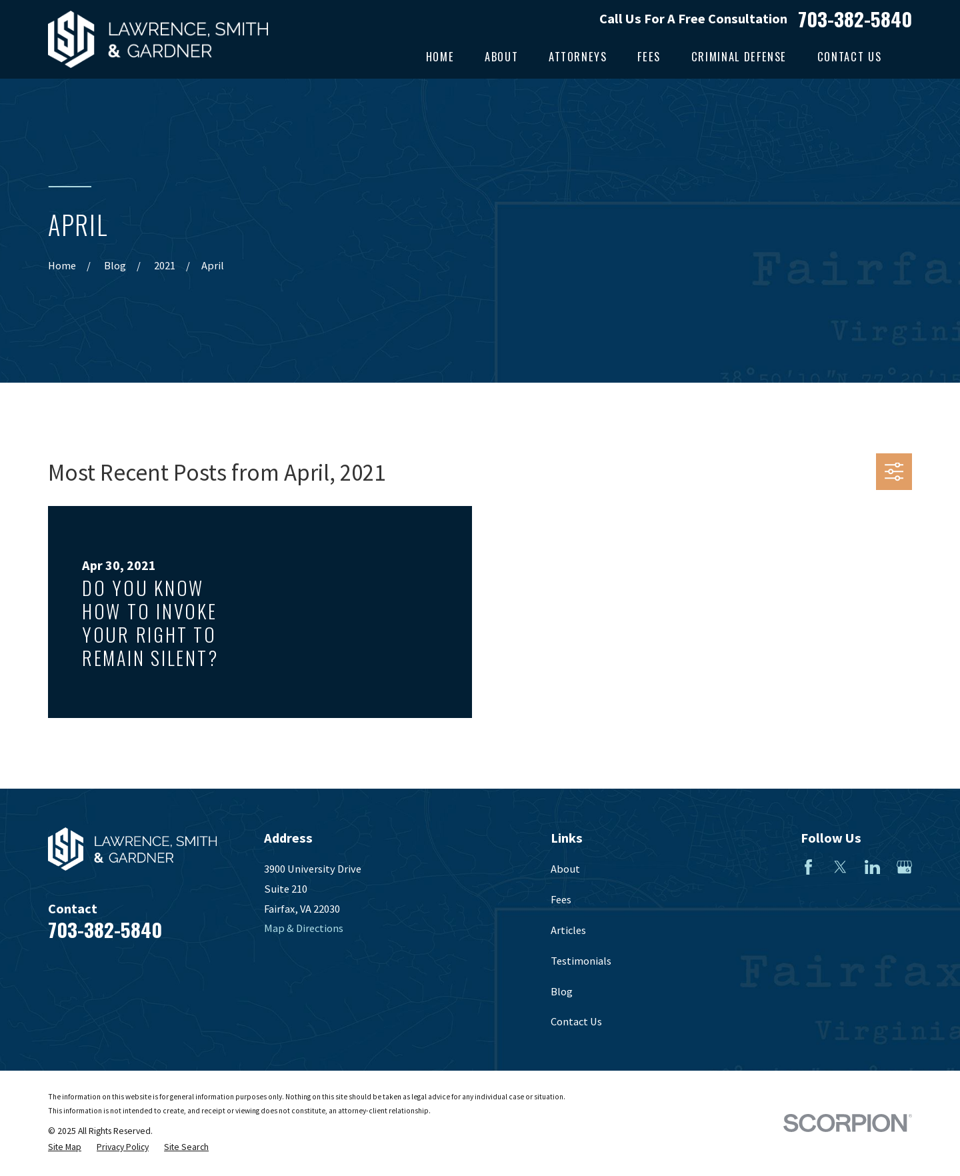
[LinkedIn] (872, 867)
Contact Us (576, 1021)
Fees (561, 899)
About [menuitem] (501, 56)
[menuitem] (64, 1147)
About (565, 868)
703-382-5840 (855, 18)
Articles (568, 930)
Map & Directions (303, 928)
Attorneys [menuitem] (578, 56)
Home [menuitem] (440, 56)
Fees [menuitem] (649, 56)
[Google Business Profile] (904, 867)
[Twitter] (840, 867)
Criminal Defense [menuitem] (739, 56)
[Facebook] (808, 867)
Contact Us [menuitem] (849, 56)
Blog (562, 991)
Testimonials (581, 960)
